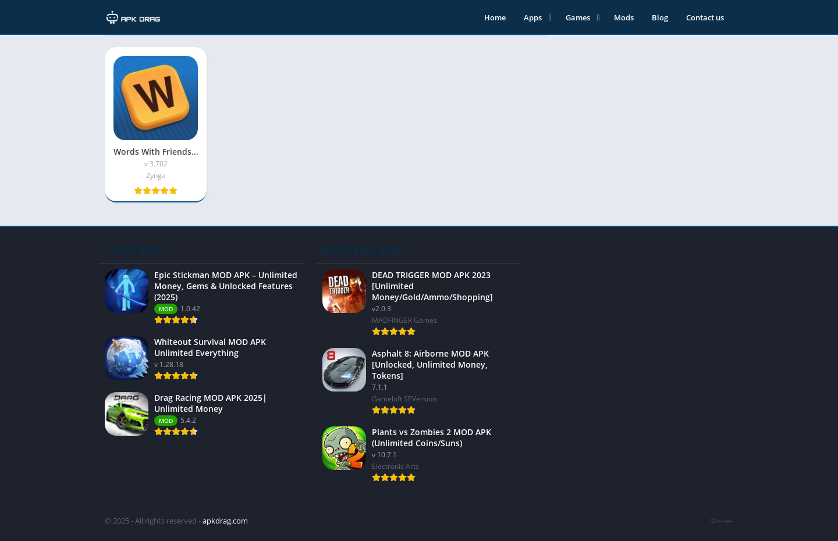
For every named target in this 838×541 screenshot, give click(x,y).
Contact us (705, 17)
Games (578, 17)
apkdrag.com (225, 520)
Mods (624, 17)
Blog (660, 17)
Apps (533, 17)
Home (495, 17)
